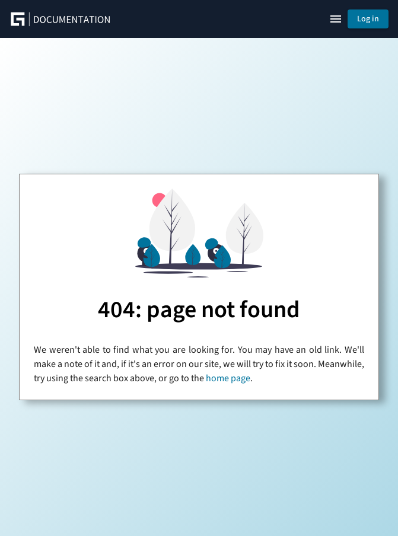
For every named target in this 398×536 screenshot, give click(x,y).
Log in (368, 19)
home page (228, 378)
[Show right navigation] (336, 19)
